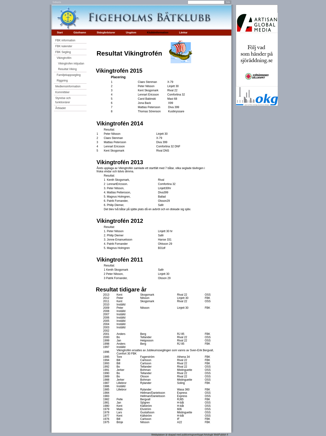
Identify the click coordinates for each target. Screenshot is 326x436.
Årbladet (60, 108)
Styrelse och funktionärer (63, 100)
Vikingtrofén (64, 58)
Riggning (62, 80)
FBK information (65, 40)
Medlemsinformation (67, 86)
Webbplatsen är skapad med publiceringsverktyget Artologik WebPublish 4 (189, 434)
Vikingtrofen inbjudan (71, 63)
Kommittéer (62, 92)
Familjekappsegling (69, 75)
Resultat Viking (67, 69)
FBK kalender (63, 46)
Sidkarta (56, 2)
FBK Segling (63, 52)
